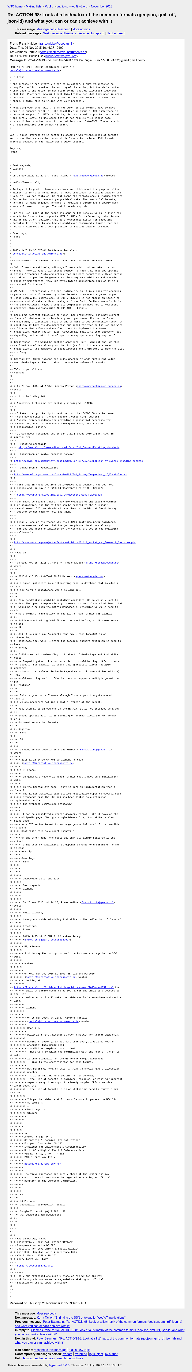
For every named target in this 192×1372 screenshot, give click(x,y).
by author (111, 1354)
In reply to (97, 33)
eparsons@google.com (89, 576)
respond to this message (50, 1349)
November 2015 (101, 6)
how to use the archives (39, 1358)
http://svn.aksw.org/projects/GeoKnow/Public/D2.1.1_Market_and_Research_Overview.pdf (74, 542)
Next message (52, 33)
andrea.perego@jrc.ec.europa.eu (99, 386)
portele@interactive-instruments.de (63, 52)
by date (67, 1354)
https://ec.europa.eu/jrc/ (42, 1164)
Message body (46, 29)
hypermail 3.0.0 (59, 1365)
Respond (64, 29)
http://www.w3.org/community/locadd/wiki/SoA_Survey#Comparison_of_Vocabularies (70, 474)
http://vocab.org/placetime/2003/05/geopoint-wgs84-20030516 (59, 495)
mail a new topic (79, 1349)
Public (49, 6)
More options (81, 29)
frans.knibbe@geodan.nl (55, 43)
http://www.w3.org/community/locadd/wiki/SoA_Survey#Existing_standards (69, 447)
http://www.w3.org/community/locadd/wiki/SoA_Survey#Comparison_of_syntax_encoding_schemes (78, 461)
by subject (96, 1354)
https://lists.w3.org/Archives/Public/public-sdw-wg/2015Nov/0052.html (63, 987)
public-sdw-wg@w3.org (72, 6)
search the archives (70, 1358)
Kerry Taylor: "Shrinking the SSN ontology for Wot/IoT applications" (81, 1317)
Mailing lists (33, 6)
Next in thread (115, 33)
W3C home (15, 6)
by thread (81, 1354)
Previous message (76, 33)
